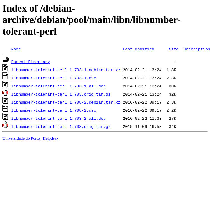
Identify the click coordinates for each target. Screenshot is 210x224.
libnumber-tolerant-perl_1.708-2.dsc (53, 110)
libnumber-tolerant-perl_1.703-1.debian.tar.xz (65, 69)
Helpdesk (50, 138)
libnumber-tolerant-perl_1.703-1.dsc (53, 78)
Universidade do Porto (21, 138)
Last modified (138, 49)
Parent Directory (30, 61)
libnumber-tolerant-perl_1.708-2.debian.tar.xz (65, 102)
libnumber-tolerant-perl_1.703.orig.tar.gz (61, 94)
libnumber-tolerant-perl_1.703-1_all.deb (58, 86)
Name (16, 49)
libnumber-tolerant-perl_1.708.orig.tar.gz (61, 126)
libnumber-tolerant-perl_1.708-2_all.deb (58, 118)
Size (174, 49)
